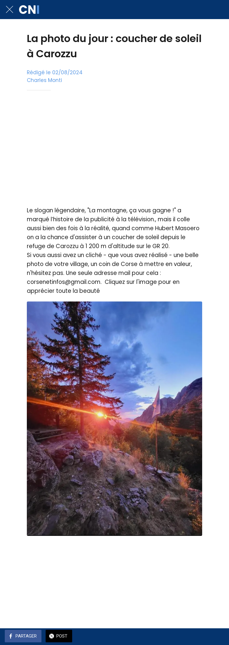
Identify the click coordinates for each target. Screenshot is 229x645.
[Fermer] (9, 9)
